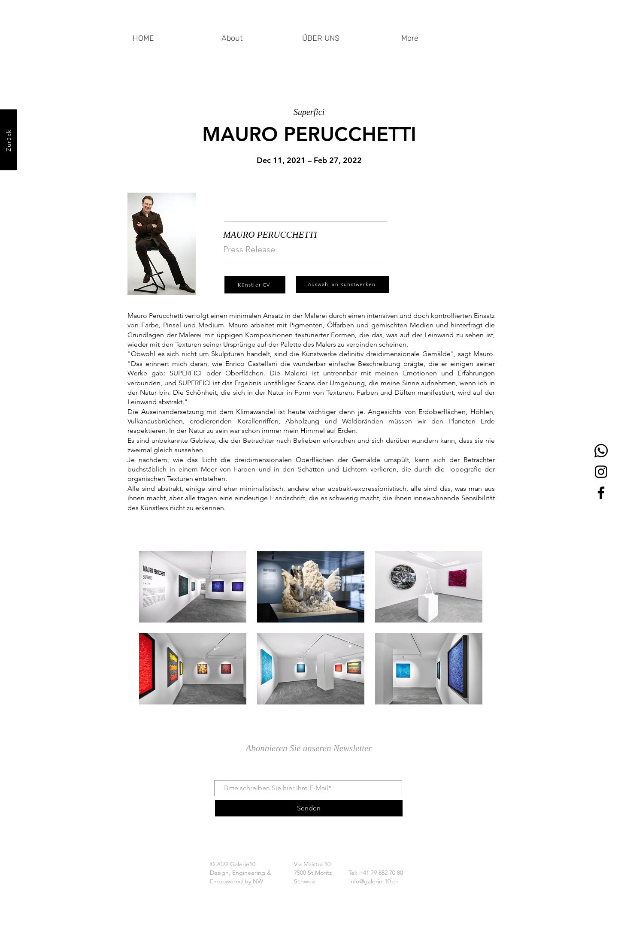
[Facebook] (601, 492)
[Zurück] (8, 139)
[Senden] (309, 808)
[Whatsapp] (601, 450)
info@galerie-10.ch (374, 881)
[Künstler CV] (254, 284)
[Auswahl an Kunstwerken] (342, 284)
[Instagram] (601, 471)
